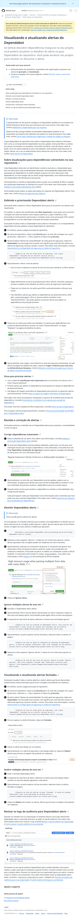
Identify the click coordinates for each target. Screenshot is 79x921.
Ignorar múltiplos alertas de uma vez (24, 604)
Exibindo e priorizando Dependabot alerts (30, 200)
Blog (66, 913)
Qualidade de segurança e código (16, 15)
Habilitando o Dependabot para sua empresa (29, 127)
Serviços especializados (55, 913)
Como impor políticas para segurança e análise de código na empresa (43, 136)
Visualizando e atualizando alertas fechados (31, 675)
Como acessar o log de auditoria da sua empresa (24, 824)
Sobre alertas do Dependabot (21, 154)
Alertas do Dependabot (13, 17)
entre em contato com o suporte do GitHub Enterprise (48, 30)
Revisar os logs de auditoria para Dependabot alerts (36, 811)
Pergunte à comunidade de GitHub (17, 898)
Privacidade (30, 913)
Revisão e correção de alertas (23, 420)
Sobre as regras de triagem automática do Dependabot (49, 393)
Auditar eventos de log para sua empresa (47, 880)
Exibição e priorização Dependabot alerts (20, 187)
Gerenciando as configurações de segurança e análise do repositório (33, 248)
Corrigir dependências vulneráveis (22, 434)
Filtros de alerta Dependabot (63, 407)
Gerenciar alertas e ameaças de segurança (51, 15)
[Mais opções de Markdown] (25, 84)
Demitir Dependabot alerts (21, 507)
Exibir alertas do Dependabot (32, 17)
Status (37, 913)
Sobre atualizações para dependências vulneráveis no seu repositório (38, 161)
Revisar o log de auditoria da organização (58, 821)
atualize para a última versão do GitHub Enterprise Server (53, 28)
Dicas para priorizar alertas (19, 376)
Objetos (27, 556)
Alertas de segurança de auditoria (32, 193)
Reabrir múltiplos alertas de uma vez (23, 769)
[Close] (73, 3)
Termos (21, 913)
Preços (43, 913)
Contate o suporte (11, 901)
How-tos (32, 15)
